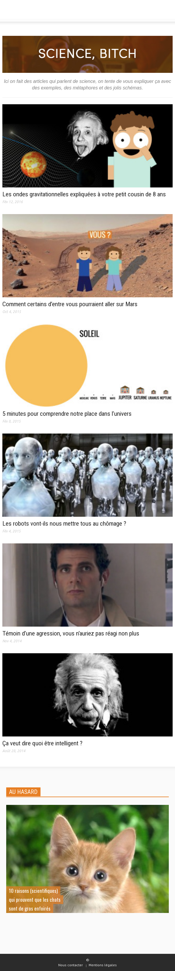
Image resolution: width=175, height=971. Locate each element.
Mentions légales (103, 965)
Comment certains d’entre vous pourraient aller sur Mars (69, 304)
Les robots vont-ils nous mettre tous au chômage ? (64, 523)
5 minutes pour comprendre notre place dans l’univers (67, 413)
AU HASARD (23, 791)
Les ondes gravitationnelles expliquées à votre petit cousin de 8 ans (84, 194)
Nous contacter (70, 965)
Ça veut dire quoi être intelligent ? (42, 743)
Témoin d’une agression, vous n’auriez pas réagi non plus (70, 633)
